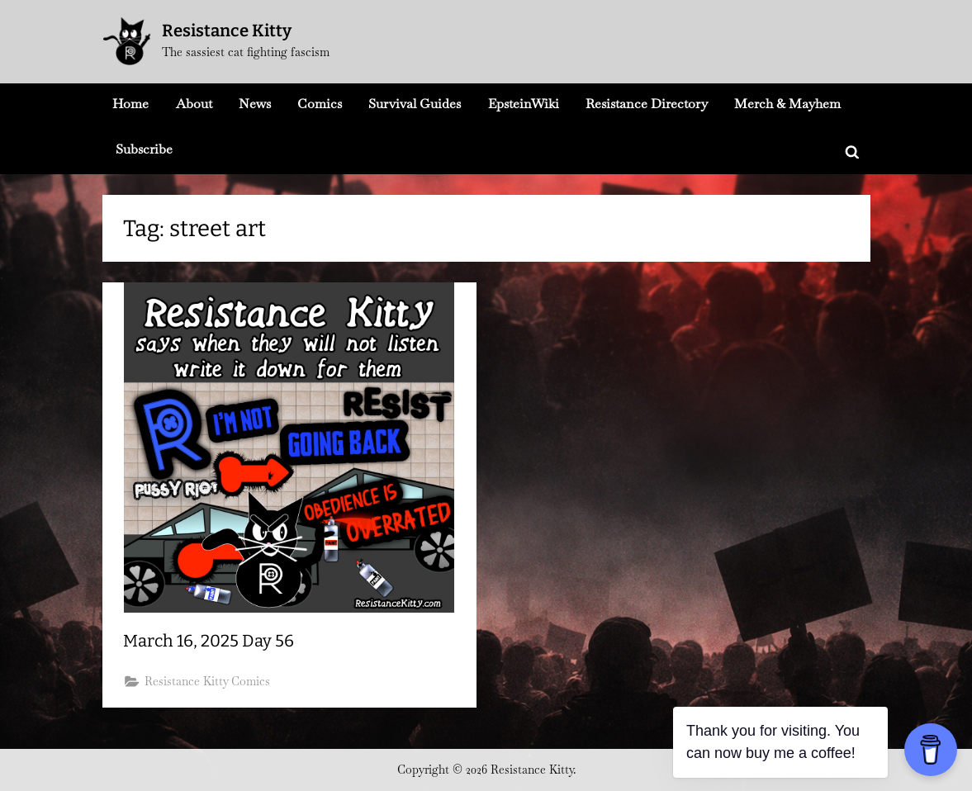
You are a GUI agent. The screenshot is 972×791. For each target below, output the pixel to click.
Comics (319, 103)
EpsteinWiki (523, 103)
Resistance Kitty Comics (207, 681)
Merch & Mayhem (787, 103)
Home (130, 103)
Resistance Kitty (227, 30)
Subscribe (144, 149)
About (194, 103)
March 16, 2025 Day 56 (208, 641)
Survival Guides (414, 103)
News (255, 103)
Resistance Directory (647, 103)
